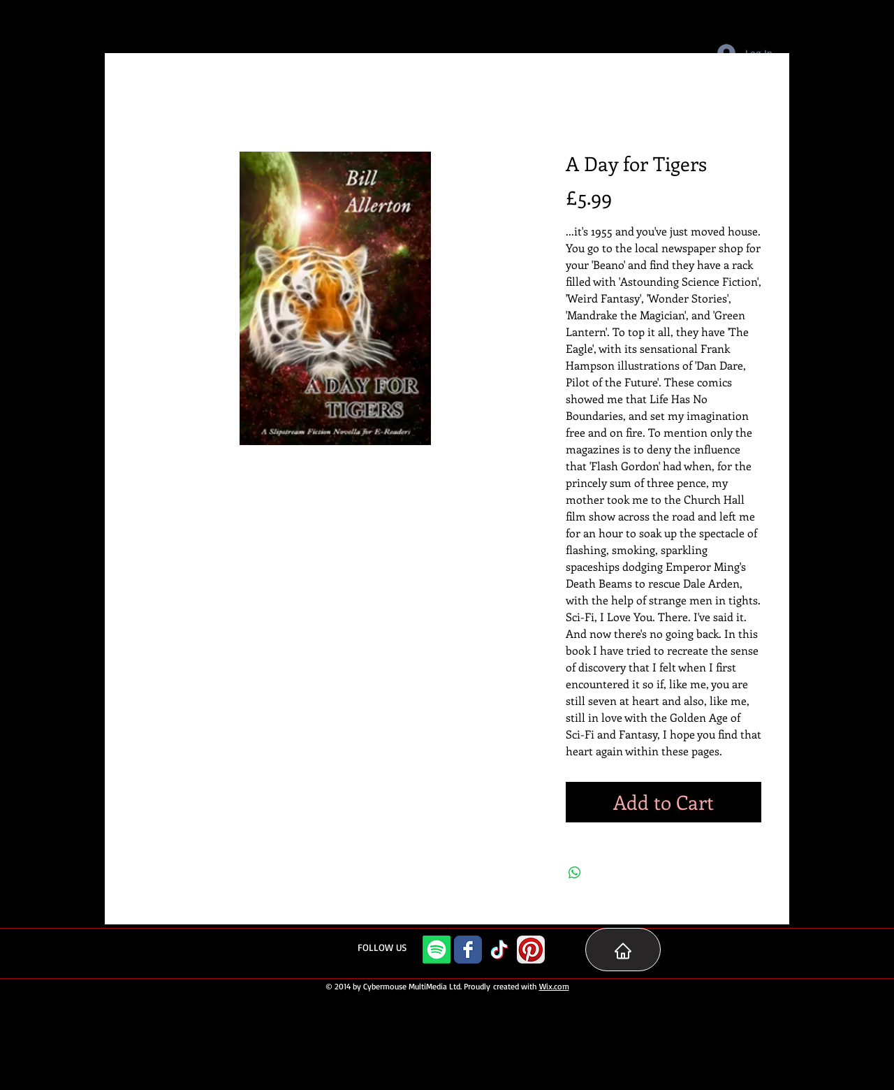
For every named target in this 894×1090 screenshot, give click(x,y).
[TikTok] (499, 950)
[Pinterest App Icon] (531, 950)
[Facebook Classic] (468, 950)
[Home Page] (623, 949)
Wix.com (554, 986)
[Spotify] (436, 950)
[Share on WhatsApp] (574, 872)
